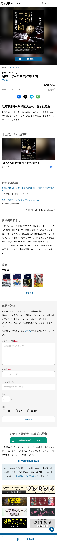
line (38, 97)
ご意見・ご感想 (8, 341)
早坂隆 (5, 80)
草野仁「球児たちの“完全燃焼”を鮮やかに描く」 (21, 200)
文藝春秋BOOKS (11, 3)
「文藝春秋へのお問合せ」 (25, 476)
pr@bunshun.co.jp (28, 460)
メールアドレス (8, 382)
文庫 (9, 67)
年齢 (3, 394)
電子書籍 (16, 67)
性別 (3, 407)
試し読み (30, 59)
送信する (28, 419)
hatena (32, 97)
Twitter (25, 97)
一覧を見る (28, 293)
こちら (28, 331)
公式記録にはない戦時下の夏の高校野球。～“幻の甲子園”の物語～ (28, 189)
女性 (21, 411)
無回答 (34, 411)
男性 (8, 411)
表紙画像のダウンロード (29, 440)
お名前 (4, 369)
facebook (19, 97)
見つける (46, 3)
